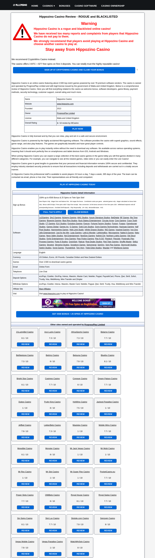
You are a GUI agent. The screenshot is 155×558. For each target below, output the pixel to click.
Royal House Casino (80, 495)
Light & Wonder (89, 233)
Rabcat (81, 242)
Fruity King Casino (52, 402)
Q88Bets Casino (52, 495)
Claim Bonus (81, 212)
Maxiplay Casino (80, 425)
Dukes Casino (24, 402)
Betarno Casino (107, 332)
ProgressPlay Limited (66, 113)
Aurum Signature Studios (99, 218)
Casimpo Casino (52, 378)
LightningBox (102, 233)
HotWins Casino (80, 402)
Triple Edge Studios (93, 248)
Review (25, 344)
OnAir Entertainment (55, 239)
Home (34, 6)
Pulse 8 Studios (61, 242)
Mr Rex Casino (25, 472)
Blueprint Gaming (54, 221)
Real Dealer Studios (93, 242)
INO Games (110, 230)
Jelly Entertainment (47, 233)
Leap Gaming (76, 233)
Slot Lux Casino (52, 518)
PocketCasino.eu (107, 472)
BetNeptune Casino (25, 355)
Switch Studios (45, 248)
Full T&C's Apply (52, 212)
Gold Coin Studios (86, 227)
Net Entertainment (71, 236)
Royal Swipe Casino (108, 495)
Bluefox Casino (107, 355)
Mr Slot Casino (52, 472)
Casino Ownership (113, 6)
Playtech (108, 239)
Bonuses (64, 6)
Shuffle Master (126, 242)
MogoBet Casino (24, 448)
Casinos (47, 6)
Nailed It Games (127, 233)
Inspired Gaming (122, 230)
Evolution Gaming (75, 224)
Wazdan (106, 248)
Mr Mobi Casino (107, 448)
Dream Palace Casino (107, 378)
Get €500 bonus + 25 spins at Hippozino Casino (77, 314)
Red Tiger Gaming (110, 242)
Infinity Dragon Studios (94, 230)
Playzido (116, 239)
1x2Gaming (44, 218)
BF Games (124, 218)
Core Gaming (120, 221)
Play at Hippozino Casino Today (77, 184)
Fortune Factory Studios (101, 224)
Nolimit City (100, 236)
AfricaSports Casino (80, 332)
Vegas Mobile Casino (24, 541)
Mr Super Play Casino (80, 472)
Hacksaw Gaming (126, 227)
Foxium (115, 224)
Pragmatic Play (127, 239)
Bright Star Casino (25, 378)
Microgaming (113, 233)
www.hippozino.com (65, 104)
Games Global (53, 227)
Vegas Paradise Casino (52, 541)
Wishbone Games (121, 248)
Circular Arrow (108, 221)
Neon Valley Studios (54, 236)
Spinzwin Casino (107, 518)
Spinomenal (91, 245)
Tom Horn (80, 248)
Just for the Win (62, 233)
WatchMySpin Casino (79, 541)
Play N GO (99, 239)
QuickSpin (73, 242)
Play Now (77, 129)
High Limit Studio (76, 230)
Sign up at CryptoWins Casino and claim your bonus (74, 70)
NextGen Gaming (87, 236)
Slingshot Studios (62, 245)
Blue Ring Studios (69, 221)
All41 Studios (82, 218)
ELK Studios (61, 224)
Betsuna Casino (80, 355)
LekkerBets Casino (52, 425)
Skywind (50, 245)
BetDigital (115, 218)
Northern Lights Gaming (116, 236)
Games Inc (64, 227)
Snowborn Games (77, 245)
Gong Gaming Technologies (106, 227)
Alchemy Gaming (69, 218)
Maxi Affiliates (45, 289)
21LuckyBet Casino (24, 332)
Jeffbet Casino (24, 425)
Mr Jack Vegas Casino (80, 448)
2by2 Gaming (55, 218)
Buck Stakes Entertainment (89, 221)
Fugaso (122, 224)
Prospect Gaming (46, 242)
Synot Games (58, 248)
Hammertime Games (59, 230)
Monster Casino (52, 448)
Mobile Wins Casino (107, 425)
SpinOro (100, 245)
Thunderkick (70, 248)
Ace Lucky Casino (52, 332)
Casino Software (86, 6)
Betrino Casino (52, 355)
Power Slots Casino (25, 495)
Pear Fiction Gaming (85, 239)
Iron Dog (134, 230)
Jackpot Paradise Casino (107, 402)
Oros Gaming (70, 239)
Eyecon (86, 224)
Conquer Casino (80, 378)
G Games (74, 227)
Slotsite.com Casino (80, 518)
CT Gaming (50, 224)
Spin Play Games (112, 245)
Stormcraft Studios (129, 245)
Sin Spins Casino (24, 518)
